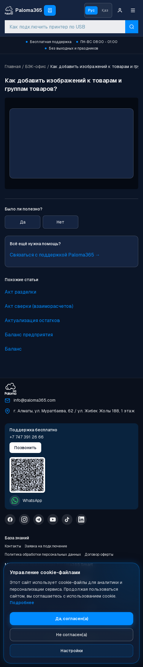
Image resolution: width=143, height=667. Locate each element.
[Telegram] (38, 519)
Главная (13, 66)
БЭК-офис (35, 66)
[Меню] (133, 10)
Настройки (72, 650)
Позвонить (25, 447)
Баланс (13, 349)
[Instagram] (24, 519)
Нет (60, 222)
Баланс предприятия (29, 335)
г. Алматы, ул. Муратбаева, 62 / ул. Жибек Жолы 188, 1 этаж (74, 410)
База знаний (17, 538)
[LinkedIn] (81, 519)
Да (23, 222)
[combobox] (65, 26)
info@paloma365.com (34, 400)
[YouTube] (52, 519)
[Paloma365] (10, 389)
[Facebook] (10, 519)
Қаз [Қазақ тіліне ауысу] (105, 10)
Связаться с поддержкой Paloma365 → (55, 255)
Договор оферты (99, 554)
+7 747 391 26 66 (26, 437)
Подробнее (22, 602)
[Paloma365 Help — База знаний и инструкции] (23, 10)
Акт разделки (20, 292)
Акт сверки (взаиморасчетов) (39, 306)
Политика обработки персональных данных (43, 554)
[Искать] (131, 26)
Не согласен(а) (71, 634)
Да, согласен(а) (71, 618)
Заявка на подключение (46, 546)
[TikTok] (67, 519)
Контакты (13, 546)
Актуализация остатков (32, 320)
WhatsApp (25, 500)
